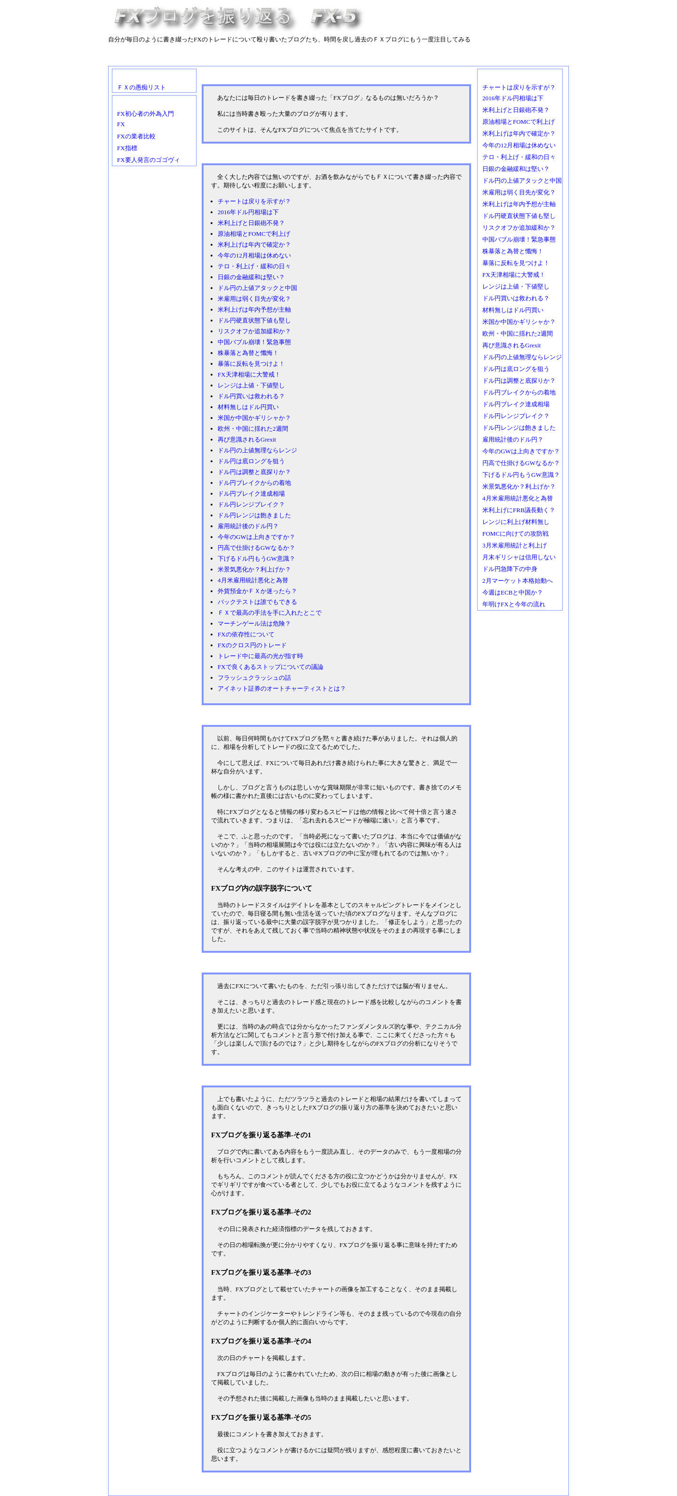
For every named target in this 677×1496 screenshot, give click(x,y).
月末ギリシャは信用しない (519, 557)
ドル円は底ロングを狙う (251, 461)
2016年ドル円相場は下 (248, 212)
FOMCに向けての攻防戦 (515, 533)
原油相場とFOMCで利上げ (254, 233)
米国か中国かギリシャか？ (254, 417)
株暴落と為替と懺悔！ (248, 352)
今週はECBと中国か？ (512, 592)
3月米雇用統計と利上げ (514, 545)
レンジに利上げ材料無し (516, 521)
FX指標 (127, 148)
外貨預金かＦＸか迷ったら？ (257, 591)
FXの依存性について (246, 634)
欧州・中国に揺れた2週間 (253, 428)
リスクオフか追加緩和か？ (254, 331)
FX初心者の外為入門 (145, 113)
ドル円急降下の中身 (509, 568)
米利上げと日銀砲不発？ (251, 222)
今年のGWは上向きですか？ (256, 536)
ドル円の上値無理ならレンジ (257, 450)
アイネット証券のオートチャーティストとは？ (282, 688)
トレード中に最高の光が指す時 (260, 656)
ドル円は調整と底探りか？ (254, 471)
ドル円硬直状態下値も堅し (254, 320)
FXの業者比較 (136, 136)
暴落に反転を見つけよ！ (251, 363)
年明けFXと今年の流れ (513, 604)
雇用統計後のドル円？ (248, 526)
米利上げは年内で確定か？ (254, 244)
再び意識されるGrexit (247, 439)
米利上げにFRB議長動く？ (518, 510)
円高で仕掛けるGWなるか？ (256, 547)
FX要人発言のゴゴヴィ (148, 159)
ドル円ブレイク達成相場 (251, 493)
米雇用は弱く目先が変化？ (254, 298)
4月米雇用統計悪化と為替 (253, 580)
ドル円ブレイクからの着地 (254, 482)
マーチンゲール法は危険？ (254, 623)
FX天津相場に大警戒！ (249, 374)
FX (121, 124)
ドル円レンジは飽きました (254, 515)
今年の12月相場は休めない (254, 255)
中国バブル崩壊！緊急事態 (254, 342)
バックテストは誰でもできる (257, 601)
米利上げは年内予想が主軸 (254, 309)
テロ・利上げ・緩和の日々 (254, 266)
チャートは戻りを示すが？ (254, 201)
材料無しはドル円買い (248, 406)
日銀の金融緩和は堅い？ (251, 277)
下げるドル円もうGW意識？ (256, 558)
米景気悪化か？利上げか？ (254, 569)
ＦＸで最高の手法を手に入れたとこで (270, 612)
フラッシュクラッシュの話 (254, 677)
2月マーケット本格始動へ (517, 580)
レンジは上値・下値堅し (251, 385)
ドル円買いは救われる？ (251, 396)
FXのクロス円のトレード (252, 645)
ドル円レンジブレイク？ (251, 504)
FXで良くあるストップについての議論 (270, 666)
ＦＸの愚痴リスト (141, 87)
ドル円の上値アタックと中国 (257, 287)
